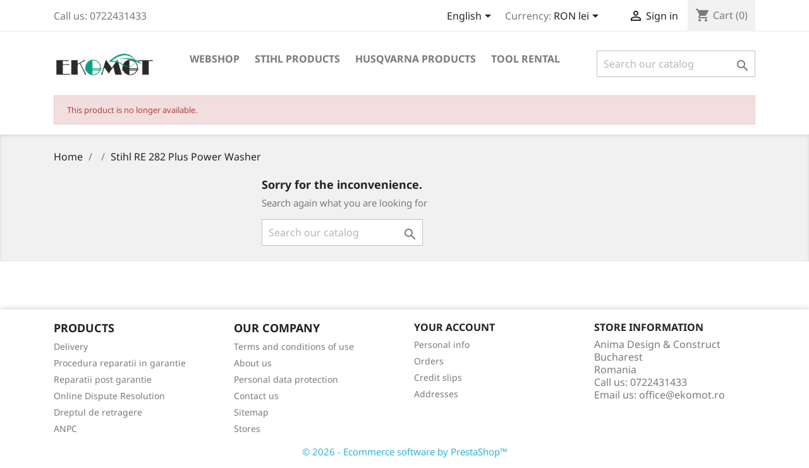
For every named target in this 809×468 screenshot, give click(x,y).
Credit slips (438, 377)
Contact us (256, 396)
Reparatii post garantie (103, 379)
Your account (454, 327)
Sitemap (251, 412)
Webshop (215, 59)
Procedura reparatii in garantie (120, 363)
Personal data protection (286, 379)
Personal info (442, 345)
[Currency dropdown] (578, 17)
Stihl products (297, 59)
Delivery (71, 346)
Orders (429, 361)
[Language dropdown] (471, 17)
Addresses (436, 394)
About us (253, 363)
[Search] (676, 64)
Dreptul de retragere (98, 412)
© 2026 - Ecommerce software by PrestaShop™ (405, 451)
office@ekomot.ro (682, 395)
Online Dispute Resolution (109, 396)
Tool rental (525, 59)
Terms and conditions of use (294, 346)
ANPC (65, 429)
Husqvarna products (415, 59)
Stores (247, 429)
